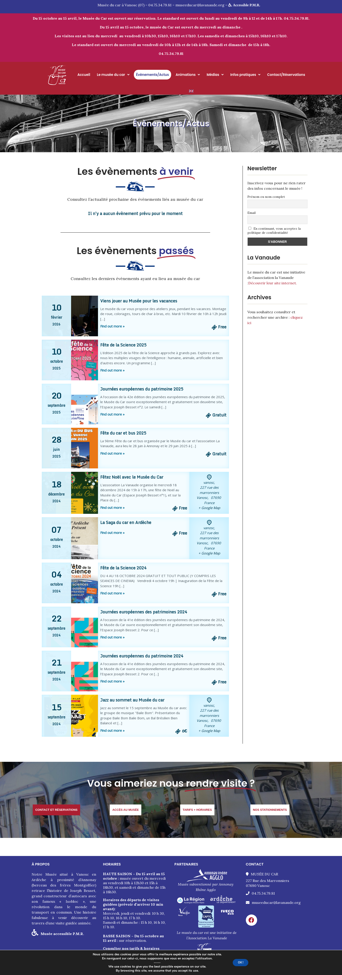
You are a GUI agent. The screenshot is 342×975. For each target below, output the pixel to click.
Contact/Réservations (286, 74)
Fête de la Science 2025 (123, 344)
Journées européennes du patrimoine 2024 (141, 655)
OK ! (244, 962)
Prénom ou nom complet (266, 197)
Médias (215, 75)
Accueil (83, 74)
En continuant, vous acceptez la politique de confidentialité (274, 231)
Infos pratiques (245, 75)
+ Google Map (209, 507)
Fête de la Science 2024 (123, 567)
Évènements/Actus (152, 74)
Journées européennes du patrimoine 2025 (141, 389)
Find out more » (112, 326)
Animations (188, 75)
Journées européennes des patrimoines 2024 (143, 611)
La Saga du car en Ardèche (125, 522)
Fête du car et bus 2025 (123, 433)
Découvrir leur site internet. (272, 283)
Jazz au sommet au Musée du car (132, 700)
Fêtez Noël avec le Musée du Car (131, 477)
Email (251, 213)
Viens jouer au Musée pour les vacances (138, 300)
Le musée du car (113, 75)
